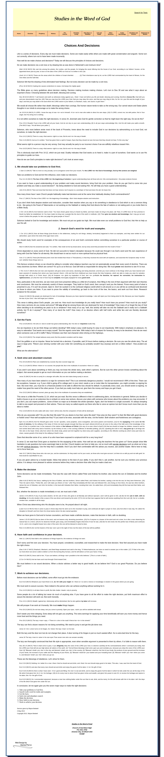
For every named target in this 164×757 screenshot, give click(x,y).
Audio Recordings (122, 33)
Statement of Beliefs (145, 33)
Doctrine (30, 33)
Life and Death (99, 33)
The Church (65, 33)
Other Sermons (110, 33)
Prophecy (42, 33)
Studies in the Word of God (82, 724)
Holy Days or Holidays (88, 33)
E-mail (82, 734)
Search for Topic (140, 13)
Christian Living (76, 33)
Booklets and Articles (133, 33)
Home (19, 33)
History (53, 33)
